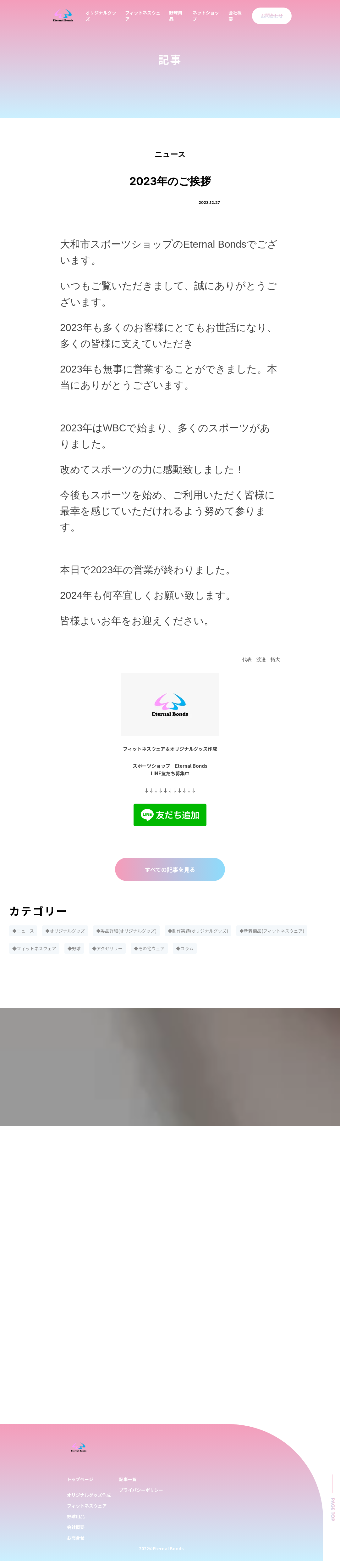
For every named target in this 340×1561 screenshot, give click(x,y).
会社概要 (76, 1527)
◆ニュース (23, 931)
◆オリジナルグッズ (65, 931)
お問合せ (76, 1538)
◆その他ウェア (149, 948)
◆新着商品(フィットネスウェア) (271, 931)
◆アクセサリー (107, 948)
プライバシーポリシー (141, 1490)
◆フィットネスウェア (34, 948)
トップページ (80, 1479)
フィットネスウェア (87, 1505)
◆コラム (185, 948)
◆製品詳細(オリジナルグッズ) (126, 931)
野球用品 (76, 1516)
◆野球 (74, 948)
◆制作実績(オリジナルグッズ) (198, 931)
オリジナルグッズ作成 (89, 1495)
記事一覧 (128, 1479)
